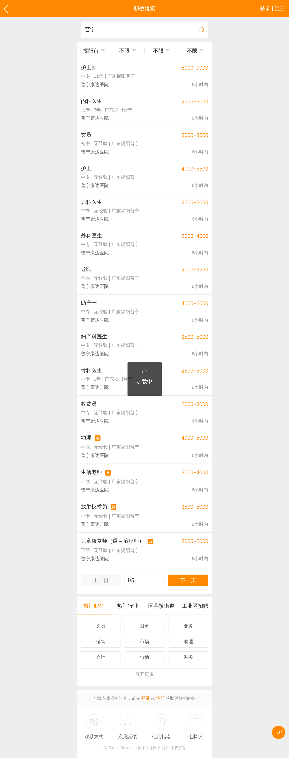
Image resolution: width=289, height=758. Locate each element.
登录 (145, 698)
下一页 (188, 580)
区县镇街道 (161, 606)
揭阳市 (91, 51)
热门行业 (127, 606)
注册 (160, 698)
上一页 (101, 580)
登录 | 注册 (272, 8)
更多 (144, 674)
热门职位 (93, 606)
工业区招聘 (195, 606)
